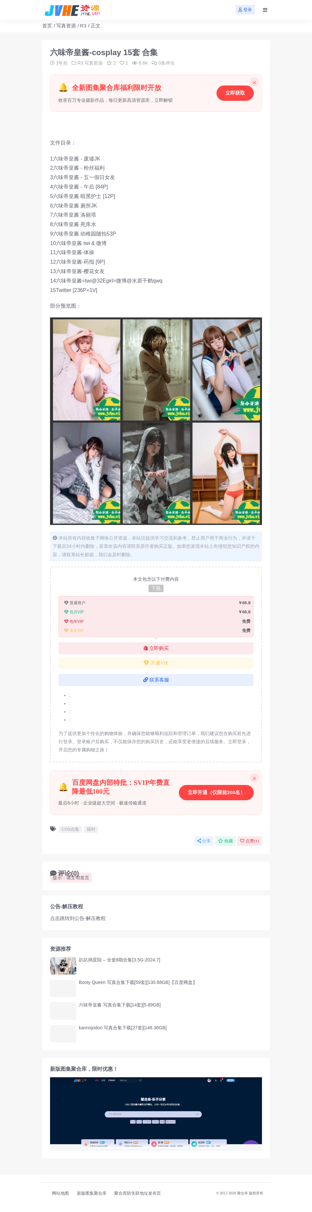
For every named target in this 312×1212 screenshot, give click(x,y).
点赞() (249, 840)
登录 (245, 9)
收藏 (225, 840)
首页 (47, 25)
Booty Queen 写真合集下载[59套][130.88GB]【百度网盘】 (138, 982)
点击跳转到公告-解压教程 (78, 918)
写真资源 (66, 25)
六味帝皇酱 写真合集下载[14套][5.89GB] (120, 1004)
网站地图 (60, 1193)
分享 (204, 840)
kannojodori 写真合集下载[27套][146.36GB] (122, 1027)
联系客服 (156, 680)
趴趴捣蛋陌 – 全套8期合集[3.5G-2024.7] (119, 959)
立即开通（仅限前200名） (216, 792)
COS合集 (70, 829)
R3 (83, 25)
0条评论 (163, 63)
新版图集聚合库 (92, 1193)
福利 (91, 829)
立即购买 (156, 648)
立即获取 (235, 93)
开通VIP (156, 663)
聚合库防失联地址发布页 (137, 1193)
